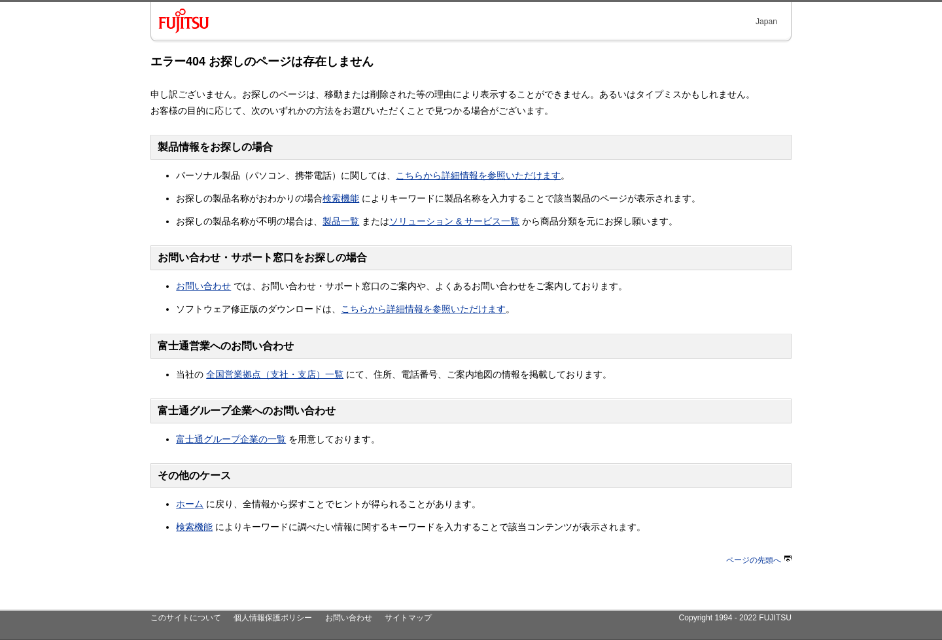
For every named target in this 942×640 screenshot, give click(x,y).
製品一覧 (341, 221)
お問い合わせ (203, 286)
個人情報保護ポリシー (273, 617)
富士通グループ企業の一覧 (231, 439)
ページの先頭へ (759, 560)
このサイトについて (185, 617)
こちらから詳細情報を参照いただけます (478, 175)
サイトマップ (408, 617)
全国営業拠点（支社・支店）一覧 (274, 374)
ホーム (189, 504)
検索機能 (341, 198)
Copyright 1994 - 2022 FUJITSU (735, 617)
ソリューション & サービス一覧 (454, 221)
